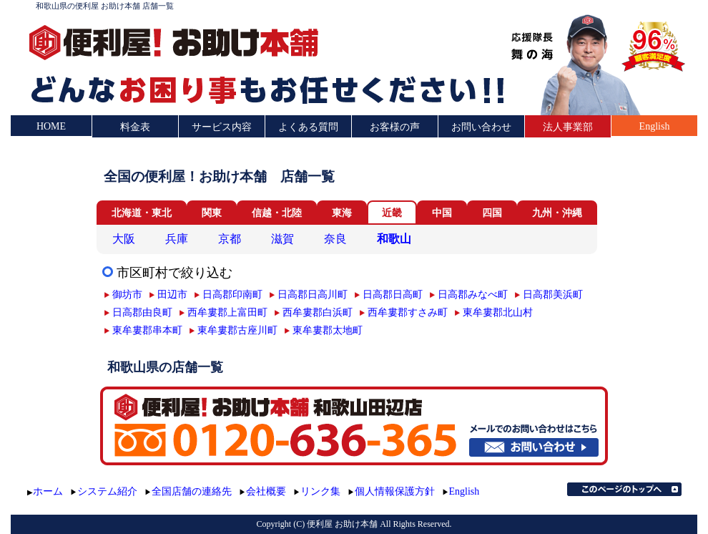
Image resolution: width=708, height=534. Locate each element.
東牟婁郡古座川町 (237, 330)
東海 (342, 213)
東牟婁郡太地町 (327, 330)
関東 (212, 213)
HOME (51, 126)
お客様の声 (395, 127)
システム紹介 (107, 491)
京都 (229, 239)
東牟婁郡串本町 (147, 330)
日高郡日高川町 (312, 294)
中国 (442, 213)
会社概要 (266, 491)
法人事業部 (568, 127)
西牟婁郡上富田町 (227, 312)
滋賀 (282, 239)
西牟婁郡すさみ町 (408, 312)
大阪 (123, 239)
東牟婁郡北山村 (498, 312)
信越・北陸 (277, 213)
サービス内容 (222, 127)
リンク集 (320, 491)
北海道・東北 (142, 213)
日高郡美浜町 (553, 294)
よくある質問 (308, 127)
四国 (492, 213)
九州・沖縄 (557, 213)
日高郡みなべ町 (473, 294)
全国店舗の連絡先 (192, 491)
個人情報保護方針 (395, 491)
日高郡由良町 (142, 312)
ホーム (48, 491)
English (654, 126)
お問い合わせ (481, 127)
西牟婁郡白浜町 (317, 312)
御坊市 (127, 294)
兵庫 (176, 239)
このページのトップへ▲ (624, 489)
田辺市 (172, 294)
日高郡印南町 (232, 294)
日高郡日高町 (393, 294)
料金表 (135, 127)
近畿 (392, 213)
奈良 (335, 239)
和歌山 (394, 239)
